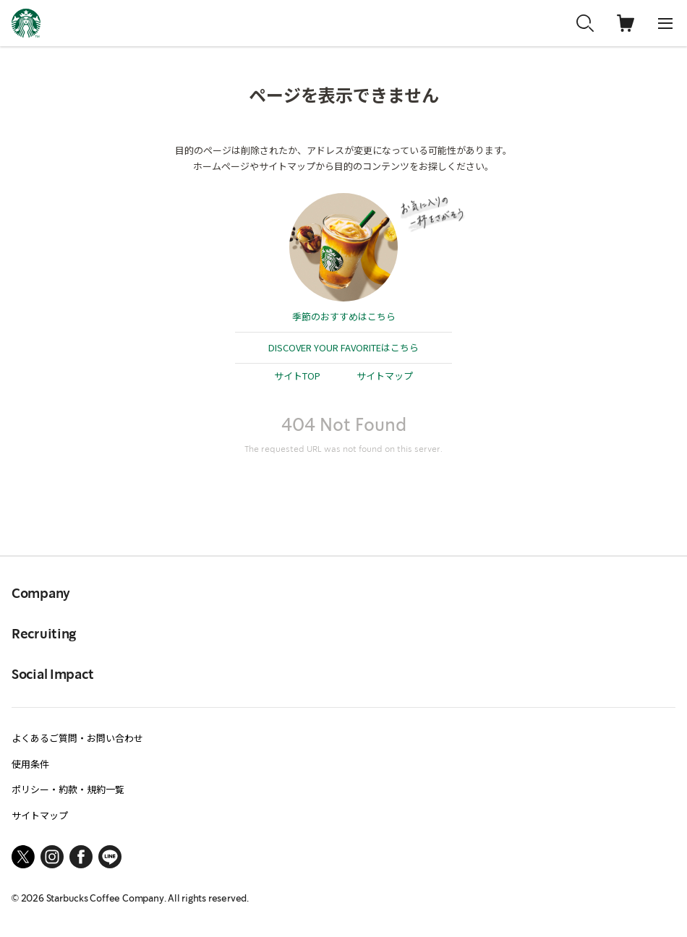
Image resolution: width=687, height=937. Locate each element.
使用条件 (30, 764)
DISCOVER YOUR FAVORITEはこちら (343, 347)
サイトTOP (297, 375)
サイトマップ (385, 375)
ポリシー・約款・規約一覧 (68, 789)
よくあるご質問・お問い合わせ (77, 738)
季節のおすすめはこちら (344, 316)
